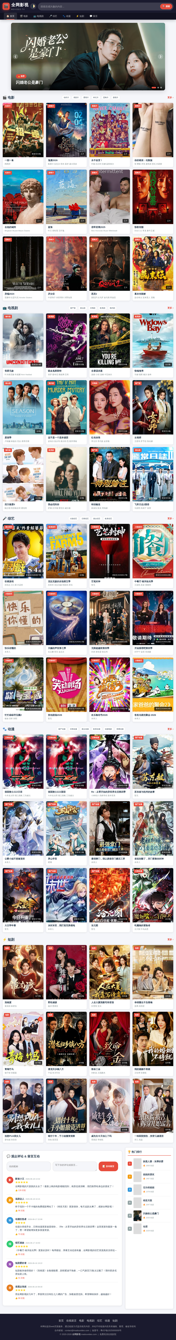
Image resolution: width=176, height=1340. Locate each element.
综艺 (99, 1320)
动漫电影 (112, 729)
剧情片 (121, 97)
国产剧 (68, 308)
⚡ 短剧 (80, 16)
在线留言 (71, 1320)
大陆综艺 (70, 518)
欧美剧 (105, 308)
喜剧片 (73, 97)
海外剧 (117, 308)
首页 (61, 1320)
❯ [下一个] (160, 56)
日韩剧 (93, 308)
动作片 (61, 97)
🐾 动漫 (67, 16)
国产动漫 (56, 729)
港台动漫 (84, 729)
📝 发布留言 (108, 1166)
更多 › (170, 97)
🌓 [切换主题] (170, 6)
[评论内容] (75, 1166)
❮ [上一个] (16, 56)
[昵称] (29, 1166)
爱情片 (85, 97)
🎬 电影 (24, 16)
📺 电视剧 (38, 16)
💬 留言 (94, 16)
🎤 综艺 (53, 16)
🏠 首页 (10, 16)
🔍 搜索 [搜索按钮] (120, 6)
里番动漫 (126, 729)
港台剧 (80, 308)
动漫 (107, 1320)
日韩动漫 (70, 729)
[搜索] (92, 6)
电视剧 (90, 1320)
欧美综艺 (112, 518)
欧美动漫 (98, 729)
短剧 (115, 1320)
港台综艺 (98, 518)
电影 (81, 1320)
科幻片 (97, 97)
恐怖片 (109, 97)
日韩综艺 (84, 518)
